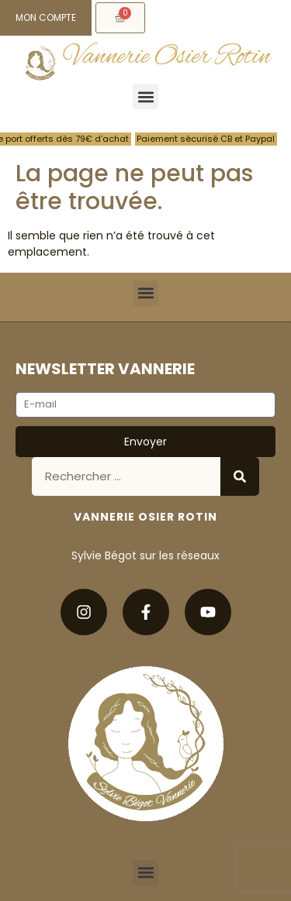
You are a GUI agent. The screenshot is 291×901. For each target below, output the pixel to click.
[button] (145, 96)
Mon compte (46, 17)
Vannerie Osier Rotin (167, 57)
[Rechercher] (239, 476)
